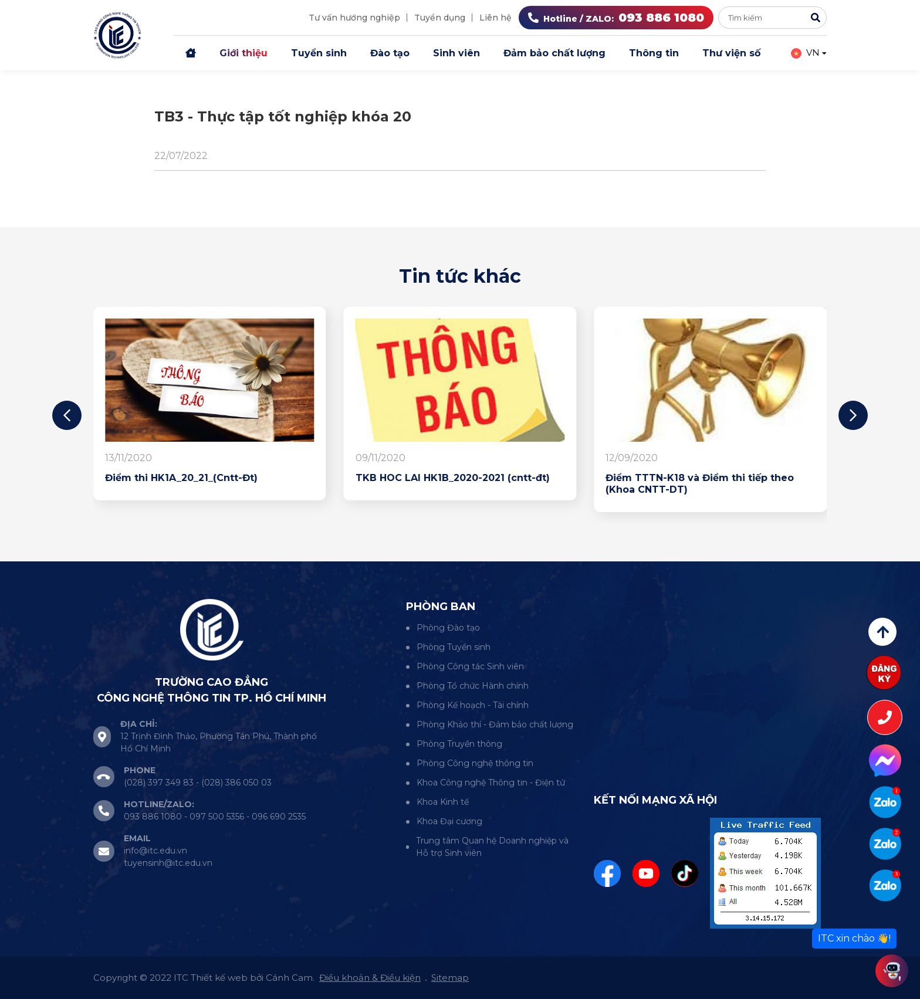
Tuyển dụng (439, 17)
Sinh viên (456, 53)
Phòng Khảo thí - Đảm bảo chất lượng (495, 724)
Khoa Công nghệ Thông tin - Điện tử (491, 782)
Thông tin (654, 53)
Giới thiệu (243, 53)
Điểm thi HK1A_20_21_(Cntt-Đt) (181, 477)
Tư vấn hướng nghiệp (354, 17)
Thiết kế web (219, 977)
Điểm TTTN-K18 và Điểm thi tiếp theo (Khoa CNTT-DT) (700, 483)
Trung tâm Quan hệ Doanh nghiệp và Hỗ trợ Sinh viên (492, 846)
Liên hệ (495, 17)
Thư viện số (731, 53)
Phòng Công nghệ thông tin (475, 763)
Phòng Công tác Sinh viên (470, 666)
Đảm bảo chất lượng (554, 53)
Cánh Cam (289, 977)
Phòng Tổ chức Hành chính (473, 685)
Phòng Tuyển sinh (454, 647)
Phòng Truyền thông (459, 744)
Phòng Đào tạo (448, 627)
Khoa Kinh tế (443, 802)
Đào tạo (390, 53)
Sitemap (450, 977)
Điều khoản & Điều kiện (370, 977)
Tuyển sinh (319, 53)
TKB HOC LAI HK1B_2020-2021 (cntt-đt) (453, 477)
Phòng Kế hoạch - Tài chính (473, 705)
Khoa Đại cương (449, 821)
